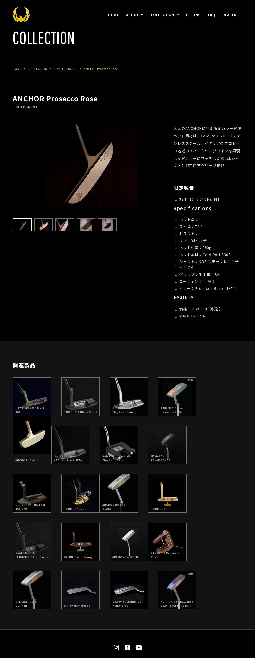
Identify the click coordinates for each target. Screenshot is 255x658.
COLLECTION (37, 77)
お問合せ (170, 620)
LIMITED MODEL (65, 77)
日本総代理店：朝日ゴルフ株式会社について (116, 620)
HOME (17, 77)
